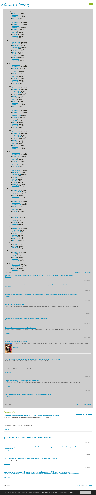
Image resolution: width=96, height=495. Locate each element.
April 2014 (15, 235)
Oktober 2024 (15, 45)
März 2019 (15, 163)
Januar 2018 (15, 186)
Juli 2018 (14, 177)
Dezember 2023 (16, 65)
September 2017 (16, 192)
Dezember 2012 (16, 252)
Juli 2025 (14, 31)
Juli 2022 (14, 96)
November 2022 (16, 89)
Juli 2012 (14, 254)
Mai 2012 (14, 257)
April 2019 (15, 161)
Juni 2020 (14, 142)
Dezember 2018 (16, 170)
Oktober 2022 (15, 91)
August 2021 (15, 117)
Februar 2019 (15, 164)
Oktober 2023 (15, 68)
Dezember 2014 (16, 228)
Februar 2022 (15, 104)
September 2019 (16, 156)
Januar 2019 (15, 166)
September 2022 (16, 93)
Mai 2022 (14, 99)
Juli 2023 (14, 73)
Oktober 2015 (15, 217)
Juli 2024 (14, 50)
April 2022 (15, 101)
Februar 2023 (15, 81)
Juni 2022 (14, 98)
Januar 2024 (15, 60)
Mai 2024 (14, 54)
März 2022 (15, 103)
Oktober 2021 (15, 114)
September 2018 (16, 174)
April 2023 (15, 78)
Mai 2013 (14, 246)
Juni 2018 (14, 179)
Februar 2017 (15, 197)
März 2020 (15, 147)
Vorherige (77, 272)
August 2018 (15, 175)
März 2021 (15, 124)
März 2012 (15, 259)
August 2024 (15, 49)
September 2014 (16, 231)
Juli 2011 (14, 266)
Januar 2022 (15, 106)
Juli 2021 (14, 119)
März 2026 (15, 15)
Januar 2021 (15, 127)
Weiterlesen (8, 277)
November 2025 (16, 24)
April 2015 (15, 222)
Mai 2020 (14, 143)
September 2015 (16, 219)
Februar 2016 (15, 213)
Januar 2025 (15, 37)
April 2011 (15, 270)
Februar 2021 (15, 125)
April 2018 (15, 182)
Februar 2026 (15, 16)
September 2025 (16, 27)
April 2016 (15, 211)
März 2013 (15, 248)
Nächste (89, 272)
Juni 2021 (14, 120)
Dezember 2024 (16, 42)
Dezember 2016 (16, 201)
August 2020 (15, 138)
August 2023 (15, 71)
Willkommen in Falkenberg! (15, 4)
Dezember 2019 (16, 153)
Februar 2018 (15, 184)
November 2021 (16, 112)
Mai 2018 (14, 181)
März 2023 (15, 80)
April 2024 (15, 55)
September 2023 (16, 70)
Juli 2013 (14, 244)
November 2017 (16, 190)
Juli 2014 (14, 233)
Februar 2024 (15, 59)
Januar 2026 (15, 18)
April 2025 (15, 34)
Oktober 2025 (15, 26)
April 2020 (15, 145)
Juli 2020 (14, 140)
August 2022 (15, 94)
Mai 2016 (14, 209)
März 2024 (15, 57)
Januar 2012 (15, 260)
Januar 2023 (15, 83)
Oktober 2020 (15, 135)
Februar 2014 (15, 238)
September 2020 (16, 137)
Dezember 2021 (16, 110)
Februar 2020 (15, 148)
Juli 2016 (14, 206)
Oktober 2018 (15, 172)
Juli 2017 (14, 193)
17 (86, 414)
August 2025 (15, 29)
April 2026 (15, 13)
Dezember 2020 (16, 131)
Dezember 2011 (16, 265)
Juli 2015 (14, 220)
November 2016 (16, 203)
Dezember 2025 (16, 22)
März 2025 (15, 36)
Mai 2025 (14, 32)
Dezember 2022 (16, 87)
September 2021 (16, 115)
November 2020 (16, 133)
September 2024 (16, 47)
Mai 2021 (14, 122)
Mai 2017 (14, 195)
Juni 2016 (14, 208)
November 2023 (16, 66)
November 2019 (16, 154)
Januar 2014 (15, 240)
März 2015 (15, 224)
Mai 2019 (14, 159)
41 (85, 272)
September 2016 (16, 204)
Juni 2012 (14, 255)
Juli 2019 (14, 158)
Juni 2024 (14, 52)
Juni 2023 (14, 75)
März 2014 (15, 237)
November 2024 (16, 43)
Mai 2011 (14, 268)
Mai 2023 (14, 76)
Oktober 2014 (15, 230)
